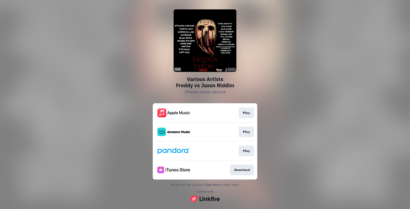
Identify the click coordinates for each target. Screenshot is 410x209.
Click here (211, 185)
